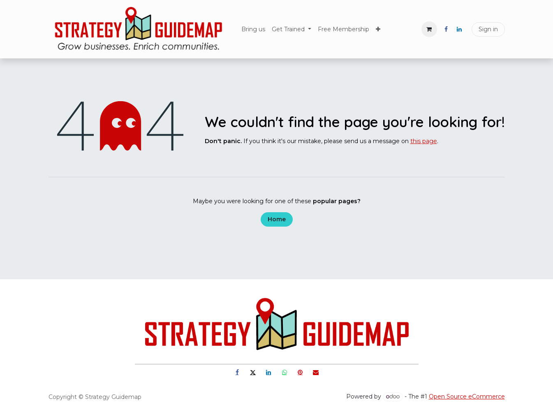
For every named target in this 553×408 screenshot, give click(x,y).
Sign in (488, 29)
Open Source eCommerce (467, 396)
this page (423, 141)
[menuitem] (253, 29)
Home (277, 219)
